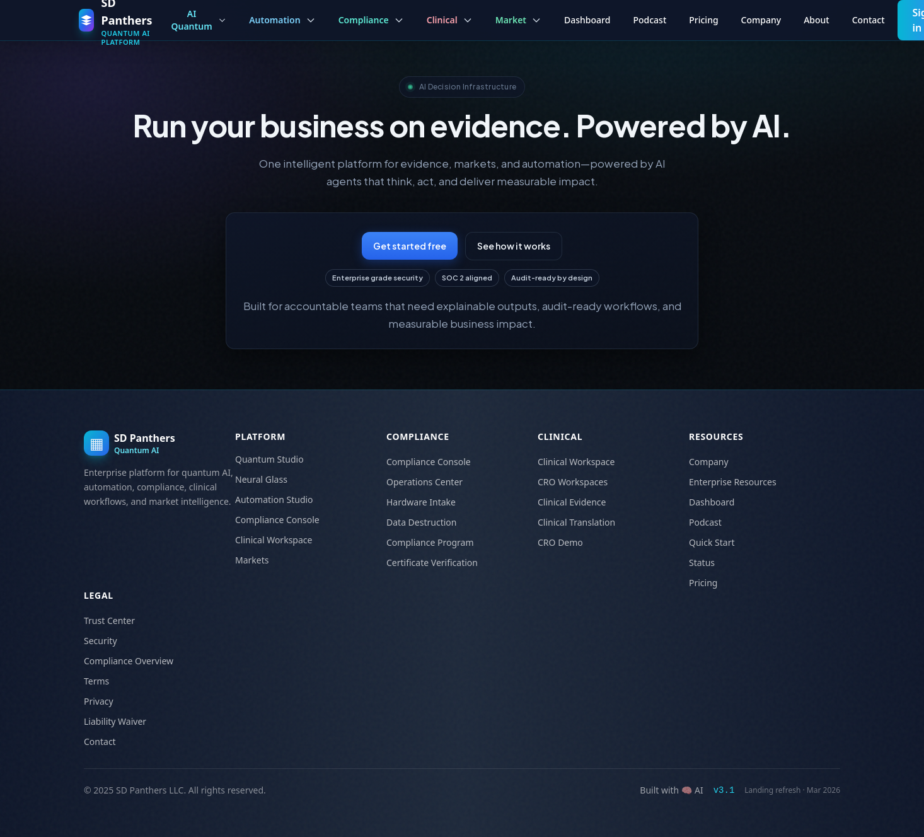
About (816, 20)
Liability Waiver (115, 721)
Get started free (409, 245)
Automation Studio (274, 499)
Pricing (703, 20)
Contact (868, 20)
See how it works (513, 245)
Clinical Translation (576, 522)
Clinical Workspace (273, 540)
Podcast (649, 20)
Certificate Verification (432, 563)
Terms (96, 681)
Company (761, 20)
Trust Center (109, 620)
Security (100, 641)
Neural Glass (261, 479)
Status (702, 563)
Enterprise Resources (733, 482)
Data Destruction (421, 522)
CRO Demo (560, 542)
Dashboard (587, 20)
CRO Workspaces (573, 482)
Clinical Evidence (572, 502)
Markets (252, 560)
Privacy (98, 701)
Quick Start (711, 542)
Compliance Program (430, 542)
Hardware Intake (421, 502)
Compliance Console (277, 520)
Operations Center (424, 482)
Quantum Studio (269, 459)
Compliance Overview (128, 661)
